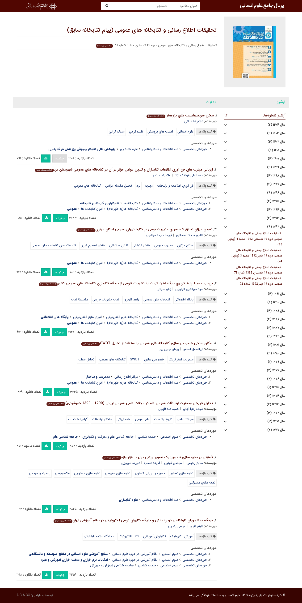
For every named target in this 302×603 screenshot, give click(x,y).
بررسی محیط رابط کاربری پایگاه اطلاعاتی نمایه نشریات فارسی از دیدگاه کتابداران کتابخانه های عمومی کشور (126, 283)
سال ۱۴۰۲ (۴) (276, 141)
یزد (138, 185)
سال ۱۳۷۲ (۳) (276, 413)
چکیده (59, 158)
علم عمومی (142, 419)
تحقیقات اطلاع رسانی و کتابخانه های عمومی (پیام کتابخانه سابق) (142, 30)
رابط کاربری (131, 299)
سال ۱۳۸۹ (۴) (276, 310)
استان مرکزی (185, 245)
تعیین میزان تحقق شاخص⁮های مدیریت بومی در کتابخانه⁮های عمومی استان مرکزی (144, 229)
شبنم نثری (196, 526)
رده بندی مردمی (39, 473)
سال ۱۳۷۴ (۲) (276, 395)
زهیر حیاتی (164, 289)
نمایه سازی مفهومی (117, 473)
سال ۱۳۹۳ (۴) (276, 218)
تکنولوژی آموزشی (154, 536)
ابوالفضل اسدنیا (193, 349)
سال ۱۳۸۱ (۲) (276, 344)
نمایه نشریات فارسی (105, 299)
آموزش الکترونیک (181, 536)
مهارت (149, 185)
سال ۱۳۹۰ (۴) (276, 302)
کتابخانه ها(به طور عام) (122, 208)
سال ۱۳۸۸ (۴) (276, 319)
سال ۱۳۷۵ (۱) (276, 387)
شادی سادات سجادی (189, 235)
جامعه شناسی (147, 436)
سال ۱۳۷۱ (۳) (276, 421)
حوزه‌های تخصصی (195, 149)
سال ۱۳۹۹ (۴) (276, 167)
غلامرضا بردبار (162, 175)
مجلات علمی (185, 419)
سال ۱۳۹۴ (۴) (276, 209)
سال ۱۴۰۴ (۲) (276, 124)
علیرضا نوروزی (130, 463)
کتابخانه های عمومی (87, 185)
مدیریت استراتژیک (181, 359)
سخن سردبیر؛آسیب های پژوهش (180, 115)
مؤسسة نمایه (79, 299)
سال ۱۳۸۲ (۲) (276, 336)
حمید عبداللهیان (168, 408)
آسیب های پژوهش (160, 131)
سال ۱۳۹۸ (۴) (276, 175)
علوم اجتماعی (169, 436)
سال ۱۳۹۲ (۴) (276, 226)
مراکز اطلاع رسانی (126, 376)
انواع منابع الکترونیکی (87, 317)
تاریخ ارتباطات (163, 419)
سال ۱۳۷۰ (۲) (276, 430)
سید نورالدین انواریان (189, 289)
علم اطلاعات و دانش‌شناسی (160, 149)
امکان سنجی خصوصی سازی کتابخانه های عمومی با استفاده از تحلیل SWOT (146, 343)
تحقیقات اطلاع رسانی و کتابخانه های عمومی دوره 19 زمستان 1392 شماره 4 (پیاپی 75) (254, 239)
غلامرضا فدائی (193, 121)
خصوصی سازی (154, 359)
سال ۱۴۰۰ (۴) (276, 158)
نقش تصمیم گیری (92, 245)
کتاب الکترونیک (129, 536)
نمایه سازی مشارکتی (202, 482)
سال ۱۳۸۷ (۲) (276, 327)
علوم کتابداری (129, 149)
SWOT (135, 359)
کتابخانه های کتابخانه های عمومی (54, 245)
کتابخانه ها (131, 203)
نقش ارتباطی (141, 245)
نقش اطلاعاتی (118, 245)
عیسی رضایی (177, 526)
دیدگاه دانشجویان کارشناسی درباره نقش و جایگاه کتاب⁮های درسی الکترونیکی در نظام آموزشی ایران (133, 520)
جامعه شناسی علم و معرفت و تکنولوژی (108, 436)
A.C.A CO (23, 595)
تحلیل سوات (86, 359)
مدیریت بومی (163, 245)
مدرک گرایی (117, 131)
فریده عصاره (152, 463)
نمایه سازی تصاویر (181, 473)
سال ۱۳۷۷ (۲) (276, 370)
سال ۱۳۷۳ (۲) (276, 404)
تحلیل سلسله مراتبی (118, 185)
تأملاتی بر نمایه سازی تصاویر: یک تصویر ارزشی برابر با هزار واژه (157, 457)
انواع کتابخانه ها (92, 208)
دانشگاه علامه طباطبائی (99, 536)
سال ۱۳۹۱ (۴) (276, 293)
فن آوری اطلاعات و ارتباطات (175, 185)
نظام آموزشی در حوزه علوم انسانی (135, 553)
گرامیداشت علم (78, 419)
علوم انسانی (185, 131)
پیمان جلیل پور (169, 349)
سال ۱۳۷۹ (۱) (276, 361)
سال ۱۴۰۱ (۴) (276, 150)
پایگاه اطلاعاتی (184, 299)
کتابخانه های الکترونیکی (122, 317)
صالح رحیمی (194, 463)
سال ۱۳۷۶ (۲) (276, 378)
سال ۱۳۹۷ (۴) (276, 184)
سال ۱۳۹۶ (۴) (276, 192)
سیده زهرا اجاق (193, 408)
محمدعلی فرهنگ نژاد (189, 175)
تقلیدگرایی (136, 131)
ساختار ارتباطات (102, 419)
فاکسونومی (62, 473)
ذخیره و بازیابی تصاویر (150, 473)
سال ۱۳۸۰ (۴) (276, 353)
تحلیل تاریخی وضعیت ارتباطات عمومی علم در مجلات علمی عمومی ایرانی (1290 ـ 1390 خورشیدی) (129, 403)
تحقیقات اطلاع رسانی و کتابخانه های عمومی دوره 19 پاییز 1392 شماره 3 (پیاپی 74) (256, 256)
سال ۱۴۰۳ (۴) (276, 133)
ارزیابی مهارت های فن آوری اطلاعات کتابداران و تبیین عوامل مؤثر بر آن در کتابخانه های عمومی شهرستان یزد (124, 169)
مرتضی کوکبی (173, 463)
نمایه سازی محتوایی (87, 473)
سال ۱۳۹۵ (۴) (276, 201)
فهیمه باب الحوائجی (159, 235)
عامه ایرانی (124, 419)
